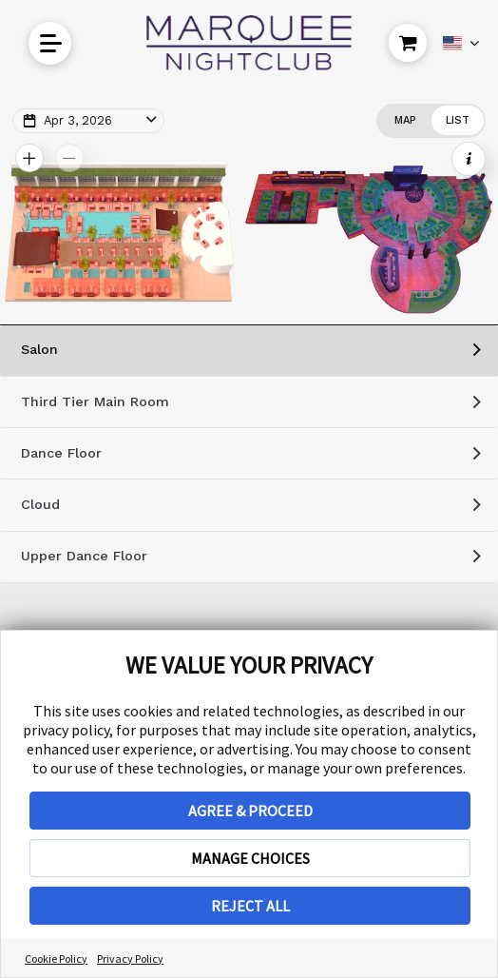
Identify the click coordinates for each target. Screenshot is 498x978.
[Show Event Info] (468, 159)
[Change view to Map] (404, 120)
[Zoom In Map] (29, 158)
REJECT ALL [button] (250, 905)
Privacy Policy (130, 958)
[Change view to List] (457, 120)
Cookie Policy (56, 958)
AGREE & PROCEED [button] (250, 810)
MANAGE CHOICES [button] (250, 858)
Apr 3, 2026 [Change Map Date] (78, 120)
